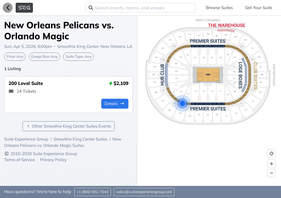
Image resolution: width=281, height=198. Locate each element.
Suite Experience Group (26, 139)
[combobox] (140, 8)
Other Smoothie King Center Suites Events (68, 126)
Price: (15, 56)
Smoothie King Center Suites (80, 139)
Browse (219, 7)
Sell (258, 7)
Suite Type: (78, 56)
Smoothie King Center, (94, 46)
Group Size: (44, 56)
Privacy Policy (53, 159)
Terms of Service (20, 159)
